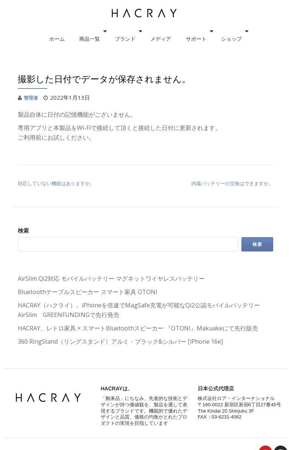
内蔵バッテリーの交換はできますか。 (232, 183)
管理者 (32, 97)
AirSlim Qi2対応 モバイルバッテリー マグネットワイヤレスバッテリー (111, 278)
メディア (157, 31)
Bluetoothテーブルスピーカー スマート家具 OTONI (87, 292)
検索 (23, 230)
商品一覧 (93, 31)
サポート (185, 31)
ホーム (68, 31)
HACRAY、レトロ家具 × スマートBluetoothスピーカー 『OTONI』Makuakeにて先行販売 (138, 328)
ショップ (216, 31)
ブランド (125, 31)
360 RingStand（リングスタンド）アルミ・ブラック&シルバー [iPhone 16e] (120, 341)
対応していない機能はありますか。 (56, 183)
